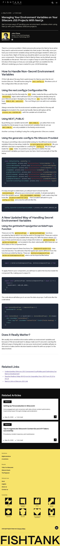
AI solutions (5, 459)
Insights (4, 484)
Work (3, 481)
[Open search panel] (52, 2)
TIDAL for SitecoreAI (7, 467)
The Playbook (6, 473)
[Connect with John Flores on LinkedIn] (12, 40)
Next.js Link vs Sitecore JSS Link (16, 381)
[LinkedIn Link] (56, 527)
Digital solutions (6, 456)
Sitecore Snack (6, 470)
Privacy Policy (21, 528)
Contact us (5, 489)
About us (4, 487)
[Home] (12, 3)
